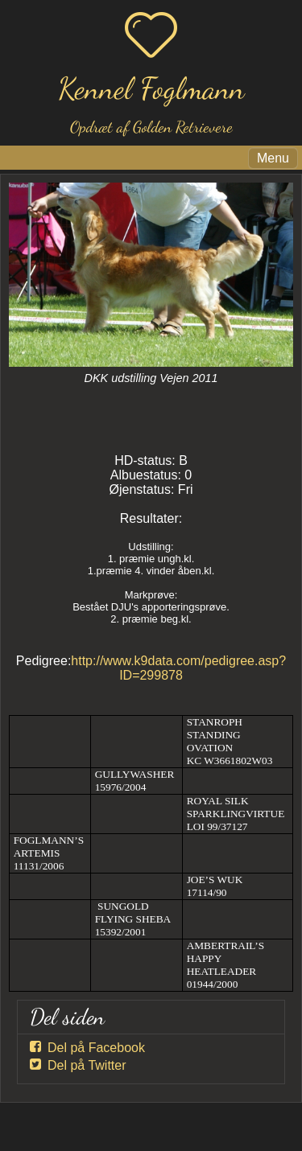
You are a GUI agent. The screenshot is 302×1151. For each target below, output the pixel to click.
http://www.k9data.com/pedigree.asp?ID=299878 (178, 668)
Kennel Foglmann (151, 88)
